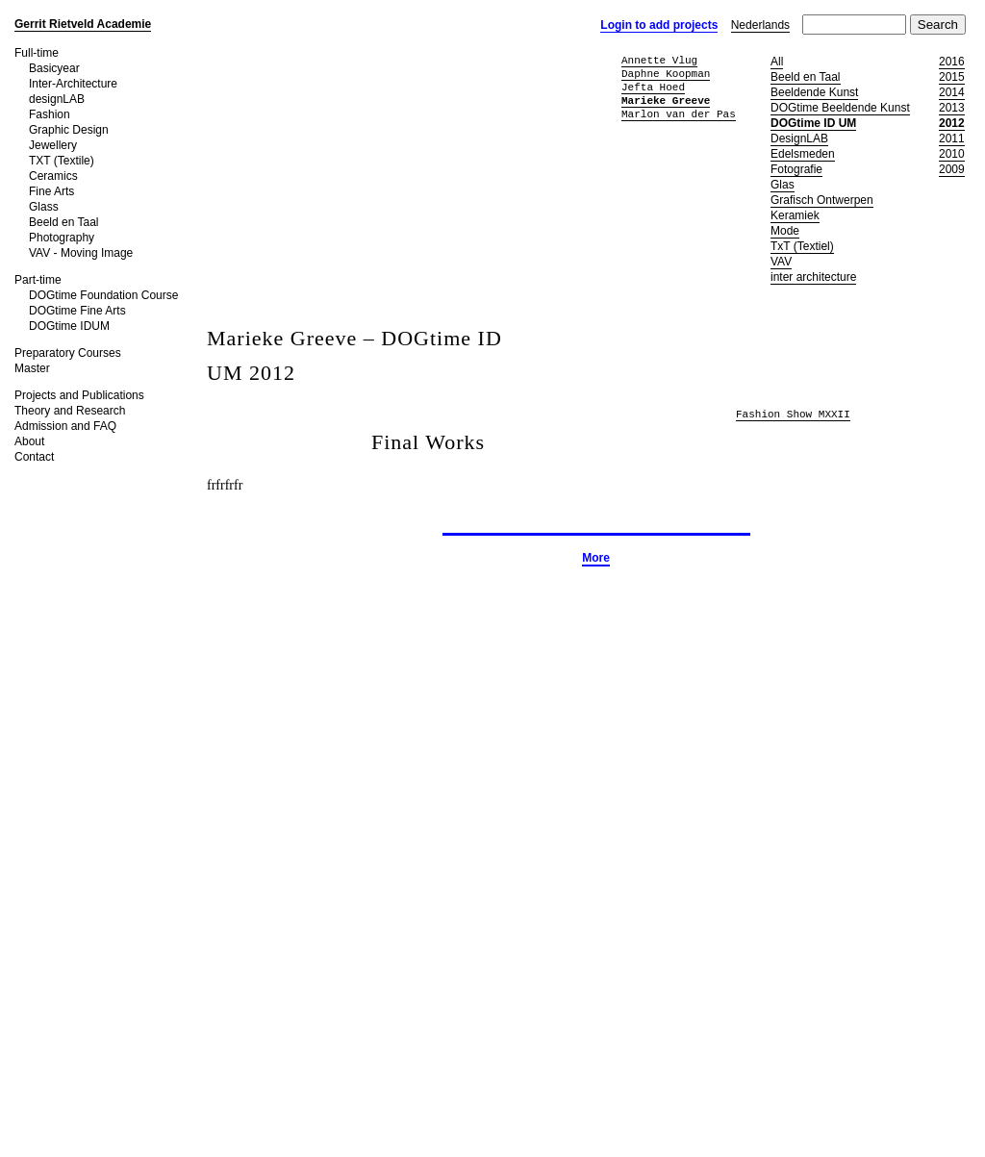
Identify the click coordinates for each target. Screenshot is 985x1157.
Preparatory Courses (67, 353)
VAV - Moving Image (81, 253)
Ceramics (53, 176)
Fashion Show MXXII (793, 415)
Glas (782, 184)
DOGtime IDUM (69, 326)
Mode (784, 231)
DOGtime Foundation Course (103, 295)
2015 (952, 77)
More (596, 558)
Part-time (38, 280)
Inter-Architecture (73, 83)
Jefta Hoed (653, 87)
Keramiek (795, 215)
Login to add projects (659, 25)
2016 (952, 61)
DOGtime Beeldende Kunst (840, 107)
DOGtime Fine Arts (77, 310)
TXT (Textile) (61, 160)
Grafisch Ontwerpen (821, 200)
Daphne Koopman (665, 73)
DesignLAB (799, 138)
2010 (952, 154)
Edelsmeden (802, 154)
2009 (952, 169)
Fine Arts (51, 191)
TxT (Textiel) (802, 246)
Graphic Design (69, 130)
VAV (781, 261)
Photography (61, 237)
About (29, 441)
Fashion (49, 114)
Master (32, 368)
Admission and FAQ (65, 426)
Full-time (36, 53)
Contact (34, 457)
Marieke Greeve (665, 100)
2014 (952, 92)
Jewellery (53, 145)
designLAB (57, 99)
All (776, 61)
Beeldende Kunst (814, 92)
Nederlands (760, 25)
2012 (952, 123)
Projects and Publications (79, 395)
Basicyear (54, 68)
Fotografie (796, 169)
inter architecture (813, 277)
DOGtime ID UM (813, 123)
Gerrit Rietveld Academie (82, 24)
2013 (952, 107)
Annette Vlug (659, 60)
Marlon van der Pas (678, 114)
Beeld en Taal (64, 222)
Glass (44, 207)
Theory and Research (69, 410)
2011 (952, 138)
